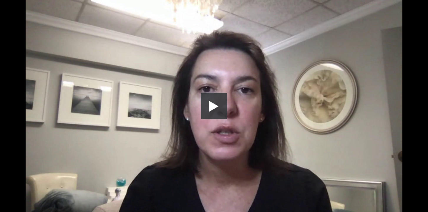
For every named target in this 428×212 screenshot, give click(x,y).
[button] (214, 106)
